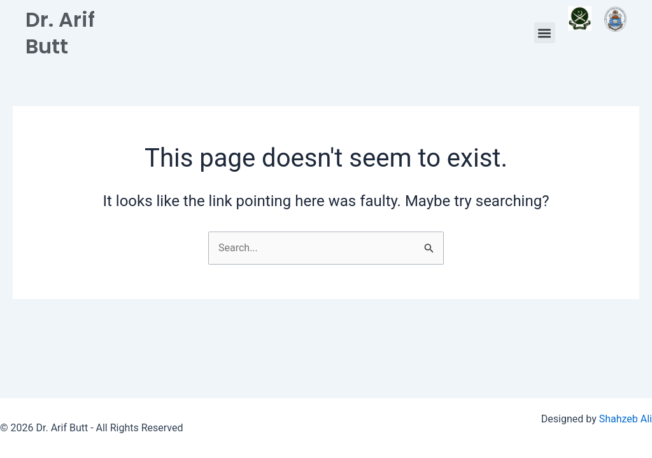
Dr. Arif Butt (60, 32)
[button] (544, 32)
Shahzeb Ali (625, 419)
